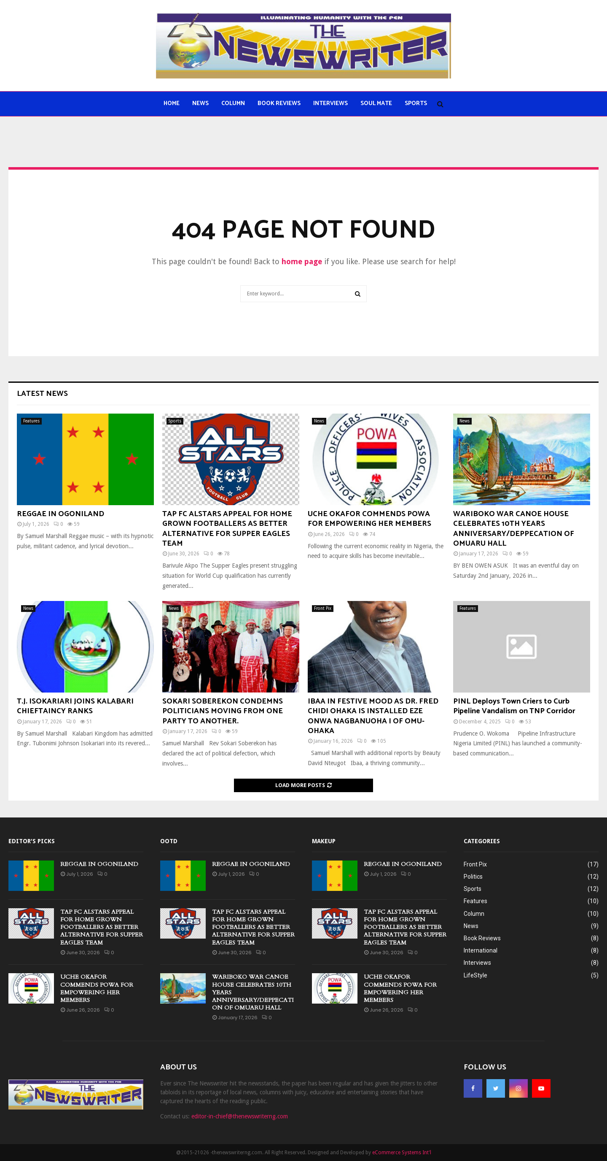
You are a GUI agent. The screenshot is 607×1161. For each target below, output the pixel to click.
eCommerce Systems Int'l (401, 1153)
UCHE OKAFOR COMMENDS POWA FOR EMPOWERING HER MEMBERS (369, 519)
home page (302, 261)
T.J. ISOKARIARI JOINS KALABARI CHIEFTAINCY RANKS (75, 706)
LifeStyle (475, 975)
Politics (473, 876)
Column (233, 103)
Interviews (330, 103)
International (480, 950)
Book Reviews (279, 103)
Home (172, 103)
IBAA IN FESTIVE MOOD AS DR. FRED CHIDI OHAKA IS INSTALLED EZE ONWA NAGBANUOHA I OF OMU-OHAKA (373, 716)
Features (31, 421)
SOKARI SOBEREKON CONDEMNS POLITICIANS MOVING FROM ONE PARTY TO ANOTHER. (222, 711)
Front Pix (322, 608)
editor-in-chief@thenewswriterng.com (239, 1116)
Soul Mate (376, 103)
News (200, 103)
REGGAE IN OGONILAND (60, 514)
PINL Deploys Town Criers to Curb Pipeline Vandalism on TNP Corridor (514, 706)
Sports (416, 103)
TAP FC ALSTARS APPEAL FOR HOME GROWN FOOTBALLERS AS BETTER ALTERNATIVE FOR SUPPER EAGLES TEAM (227, 529)
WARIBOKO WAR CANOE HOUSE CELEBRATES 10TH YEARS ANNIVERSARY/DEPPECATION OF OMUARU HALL (513, 529)
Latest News (42, 393)
